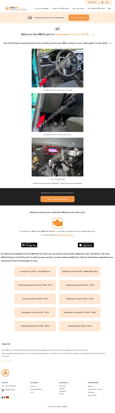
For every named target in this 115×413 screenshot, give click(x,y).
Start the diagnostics (79, 18)
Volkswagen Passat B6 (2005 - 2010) (80, 285)
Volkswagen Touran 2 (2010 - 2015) (35, 312)
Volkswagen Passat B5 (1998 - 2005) (35, 326)
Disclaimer (91, 392)
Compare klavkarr (36, 389)
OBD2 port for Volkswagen (64, 235)
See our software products (57, 199)
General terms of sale (95, 389)
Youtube (62, 388)
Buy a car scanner (78, 9)
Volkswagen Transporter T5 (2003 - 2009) (80, 312)
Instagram (62, 391)
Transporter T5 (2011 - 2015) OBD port (35, 271)
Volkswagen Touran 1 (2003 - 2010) (79, 299)
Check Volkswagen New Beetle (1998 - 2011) (35, 285)
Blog (109, 8)
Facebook (62, 386)
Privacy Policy (92, 395)
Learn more (6, 361)
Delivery (90, 386)
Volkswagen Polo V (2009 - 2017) (35, 299)
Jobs (32, 392)
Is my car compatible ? (42, 9)
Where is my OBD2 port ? (61, 8)
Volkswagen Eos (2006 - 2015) (80, 326)
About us (33, 386)
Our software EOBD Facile (96, 8)
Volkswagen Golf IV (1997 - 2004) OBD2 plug (79, 271)
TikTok (61, 394)
